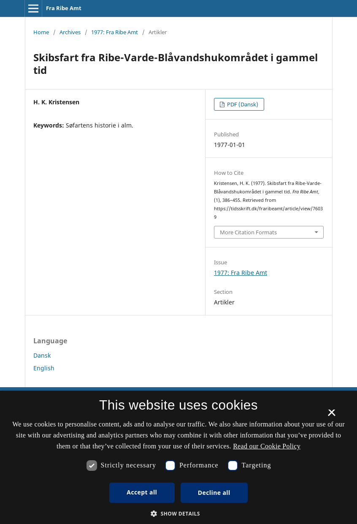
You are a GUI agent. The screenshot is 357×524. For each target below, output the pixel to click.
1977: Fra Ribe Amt (114, 32)
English (43, 368)
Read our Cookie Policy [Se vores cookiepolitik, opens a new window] (266, 446)
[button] (178, 513)
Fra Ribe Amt (63, 8)
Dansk (42, 355)
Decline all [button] (214, 493)
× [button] (331, 415)
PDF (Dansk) (242, 104)
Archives (70, 32)
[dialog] (178, 457)
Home (41, 32)
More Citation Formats (248, 232)
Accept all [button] (142, 492)
